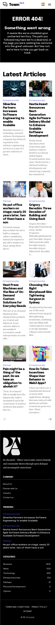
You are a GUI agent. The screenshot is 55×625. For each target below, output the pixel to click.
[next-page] (49, 419)
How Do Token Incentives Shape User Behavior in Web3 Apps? (39, 376)
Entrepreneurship (11, 100)
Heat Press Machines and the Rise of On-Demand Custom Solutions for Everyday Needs (14, 296)
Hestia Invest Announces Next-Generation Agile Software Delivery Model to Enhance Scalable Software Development (26, 533)
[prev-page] (5, 419)
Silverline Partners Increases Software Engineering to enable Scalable (13, 115)
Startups (7, 201)
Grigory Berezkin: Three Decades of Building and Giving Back (40, 212)
